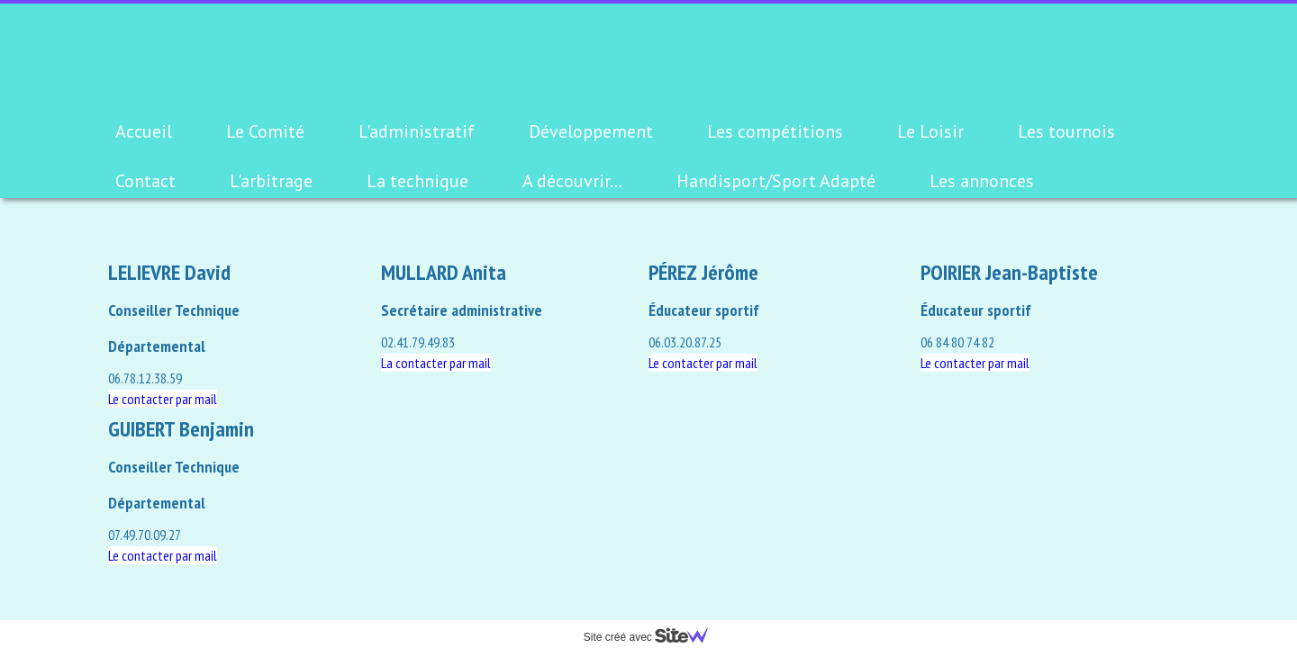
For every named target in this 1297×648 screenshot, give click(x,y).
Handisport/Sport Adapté (775, 181)
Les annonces (982, 181)
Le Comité (265, 131)
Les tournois (1066, 131)
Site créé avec (653, 637)
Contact (145, 181)
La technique (417, 181)
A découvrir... (572, 181)
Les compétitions (775, 131)
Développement (591, 131)
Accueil (143, 131)
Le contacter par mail (702, 363)
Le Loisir (930, 131)
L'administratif (416, 131)
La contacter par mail (436, 363)
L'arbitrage (271, 181)
